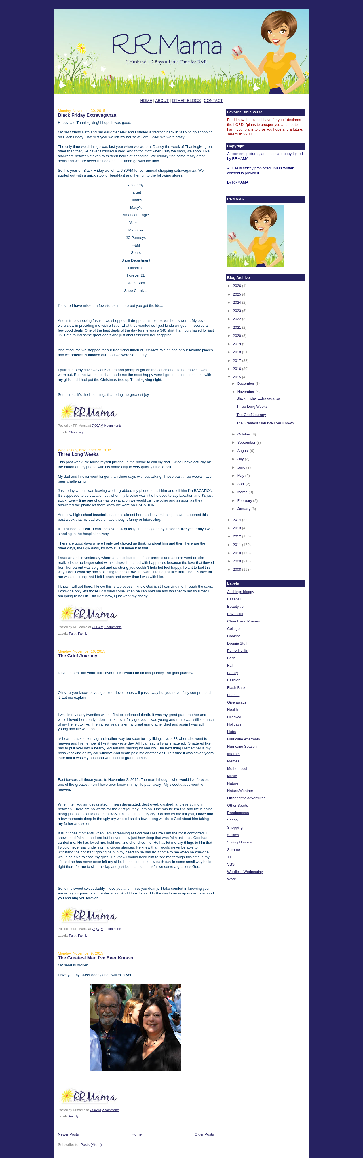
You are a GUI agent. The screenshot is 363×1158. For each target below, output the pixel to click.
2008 (237, 569)
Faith (72, 633)
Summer (234, 849)
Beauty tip (235, 606)
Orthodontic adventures (246, 798)
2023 (237, 311)
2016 (237, 369)
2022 (237, 319)
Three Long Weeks (78, 454)
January (244, 509)
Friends (233, 695)
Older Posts (204, 1134)
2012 (237, 536)
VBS (231, 864)
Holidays (234, 724)
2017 (237, 360)
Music (232, 776)
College (233, 628)
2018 (237, 352)
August (243, 451)
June (241, 467)
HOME (146, 100)
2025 (237, 294)
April (241, 484)
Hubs (231, 732)
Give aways (236, 702)
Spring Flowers (239, 842)
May (241, 475)
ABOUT (162, 100)
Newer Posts (68, 1134)
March (243, 492)
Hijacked (234, 717)
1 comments (113, 627)
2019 (237, 344)
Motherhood (237, 768)
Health (232, 709)
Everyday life (237, 651)
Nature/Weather (240, 791)
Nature (232, 783)
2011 (237, 545)
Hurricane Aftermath (243, 739)
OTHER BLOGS (186, 100)
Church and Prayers (243, 621)
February (245, 500)
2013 (237, 528)
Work (231, 879)
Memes (233, 761)
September (246, 442)
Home (137, 1134)
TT (229, 857)
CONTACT (213, 100)
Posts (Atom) (91, 1144)
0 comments (113, 425)
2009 (237, 561)
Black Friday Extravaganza (87, 115)
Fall (230, 665)
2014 (237, 520)
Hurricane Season (242, 746)
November (246, 392)
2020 (237, 335)
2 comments (110, 1110)
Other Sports (237, 805)
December (246, 383)
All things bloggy (240, 592)
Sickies (233, 835)
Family (82, 633)
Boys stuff (235, 614)
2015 (237, 377)
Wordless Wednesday (245, 872)
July (241, 459)
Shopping (76, 432)
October (244, 434)
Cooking (234, 636)
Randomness (238, 813)
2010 (237, 553)
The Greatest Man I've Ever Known (95, 957)
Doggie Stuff (237, 643)
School (233, 820)
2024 (237, 302)
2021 (237, 327)
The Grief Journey (77, 655)
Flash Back (236, 687)
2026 (237, 286)
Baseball (234, 599)
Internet (233, 754)
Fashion (233, 680)
